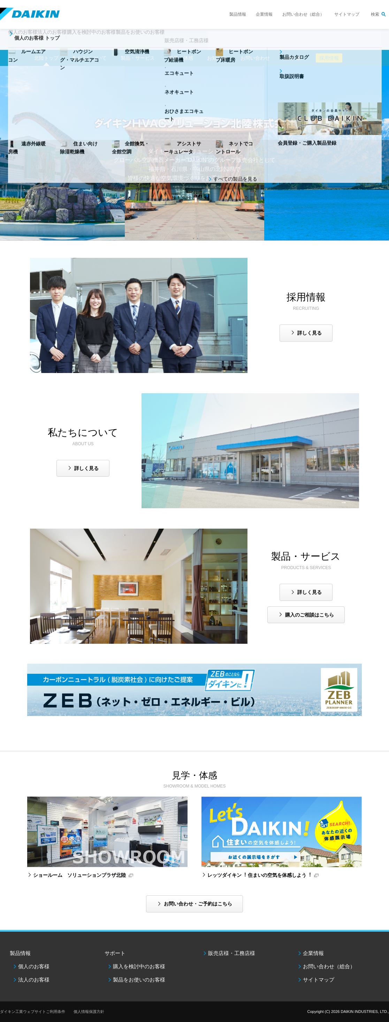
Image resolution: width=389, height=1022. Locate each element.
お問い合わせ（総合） (303, 14)
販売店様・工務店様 (240, 44)
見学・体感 (181, 58)
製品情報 (237, 14)
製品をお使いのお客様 (139, 980)
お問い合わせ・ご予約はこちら (198, 904)
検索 (375, 14)
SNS (289, 58)
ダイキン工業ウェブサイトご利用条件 (32, 1011)
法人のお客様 (33, 980)
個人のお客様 (33, 966)
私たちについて (90, 58)
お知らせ (217, 58)
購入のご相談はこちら (309, 615)
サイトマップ (346, 14)
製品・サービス (138, 58)
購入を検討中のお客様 (139, 966)
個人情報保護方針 (89, 1011)
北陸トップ (46, 58)
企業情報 (264, 14)
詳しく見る (309, 333)
